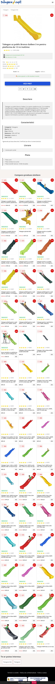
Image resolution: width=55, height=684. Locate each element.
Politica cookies (42, 673)
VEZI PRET (27, 83)
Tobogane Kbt (14, 10)
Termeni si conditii (13, 673)
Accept (34, 682)
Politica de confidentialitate (28, 673)
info (16, 205)
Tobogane (5, 10)
